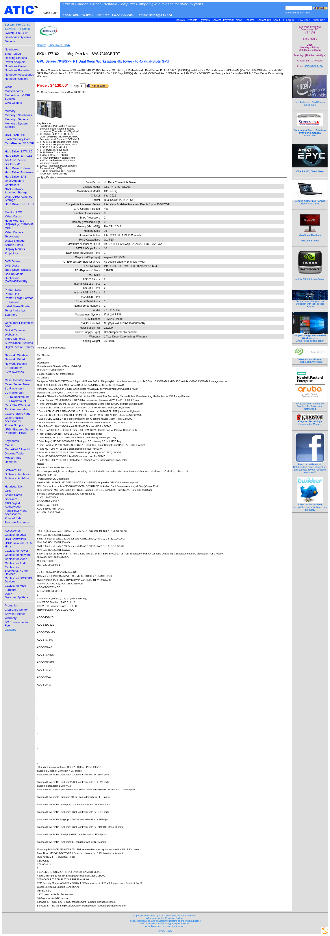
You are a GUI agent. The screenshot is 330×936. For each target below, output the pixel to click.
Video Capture (14, 232)
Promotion (11, 605)
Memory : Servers (16, 119)
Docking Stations (16, 57)
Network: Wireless (16, 355)
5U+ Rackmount (15, 401)
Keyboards (12, 441)
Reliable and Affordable (310, 359)
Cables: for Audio (16, 563)
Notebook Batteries (17, 70)
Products (192, 20)
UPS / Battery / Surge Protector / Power (19, 431)
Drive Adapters (14, 180)
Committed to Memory (310, 421)
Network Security (16, 363)
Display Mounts (15, 249)
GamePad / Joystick (18, 449)
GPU (8, 228)
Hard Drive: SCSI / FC (19, 204)
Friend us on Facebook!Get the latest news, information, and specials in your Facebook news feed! (310, 467)
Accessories (13, 530)
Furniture (11, 589)
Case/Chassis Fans (17, 413)
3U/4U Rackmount (17, 396)
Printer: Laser (13, 289)
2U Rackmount (14, 392)
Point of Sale (13, 518)
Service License (15, 613)
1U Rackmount (14, 388)
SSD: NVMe (13, 164)
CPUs (9, 87)
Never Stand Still (310, 201)
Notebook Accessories (19, 74)
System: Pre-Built (16, 33)
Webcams (11, 334)
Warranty (11, 618)
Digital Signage (15, 240)
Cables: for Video (16, 559)
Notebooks (12, 49)
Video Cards (13, 216)
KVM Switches (14, 372)
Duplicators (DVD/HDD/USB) (16, 279)
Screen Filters (14, 245)
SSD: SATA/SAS (15, 159)
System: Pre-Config (17, 24)
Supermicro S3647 (59, 45)
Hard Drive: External (18, 168)
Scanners (11, 314)
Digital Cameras (15, 330)
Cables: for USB (15, 534)
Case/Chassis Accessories (14, 419)
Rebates (249, 20)
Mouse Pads (13, 457)
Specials (179, 20)
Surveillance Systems (19, 343)
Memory (10, 111)
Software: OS (13, 470)
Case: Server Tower (18, 384)
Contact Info (264, 20)
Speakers (11, 499)
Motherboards (14, 91)
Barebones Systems (18, 37)
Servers (216, 20)
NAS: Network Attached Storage (16, 190)
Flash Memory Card (18, 139)
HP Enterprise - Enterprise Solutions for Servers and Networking (310, 405)
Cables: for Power (16, 550)
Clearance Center (16, 609)
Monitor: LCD (13, 212)
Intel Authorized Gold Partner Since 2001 (310, 101)
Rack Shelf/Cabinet (17, 405)
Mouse (9, 445)
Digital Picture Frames (19, 347)
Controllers (12, 185)
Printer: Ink (12, 293)
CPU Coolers (13, 102)
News (239, 20)
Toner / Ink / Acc (15, 310)
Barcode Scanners (17, 522)
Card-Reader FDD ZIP (19, 143)
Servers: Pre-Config (18, 28)
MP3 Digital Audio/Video (13, 505)
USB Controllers (15, 539)
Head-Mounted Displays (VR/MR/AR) (19, 222)
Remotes (11, 461)
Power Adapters (15, 62)
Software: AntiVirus (17, 478)
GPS (8, 490)
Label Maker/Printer (17, 306)
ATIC (30, 10)
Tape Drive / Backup (18, 269)
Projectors (11, 253)
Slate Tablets (13, 53)
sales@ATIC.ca (313, 66)
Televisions (12, 236)
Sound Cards (13, 495)
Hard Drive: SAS (15, 176)
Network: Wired (15, 359)
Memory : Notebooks (18, 115)
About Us (279, 20)
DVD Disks (12, 265)
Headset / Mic (14, 486)
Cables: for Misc (15, 585)
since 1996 (310, 130)
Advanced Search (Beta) (298, 12)
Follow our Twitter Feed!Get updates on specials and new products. (310, 506)
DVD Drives (12, 261)
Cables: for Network (18, 554)
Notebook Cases (16, 66)
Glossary (11, 629)
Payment (228, 20)
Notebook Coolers (16, 78)
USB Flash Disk (15, 135)
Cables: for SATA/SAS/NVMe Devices (16, 571)
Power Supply (14, 425)
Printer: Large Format (19, 298)
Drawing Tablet (14, 453)
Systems (204, 20)
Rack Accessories (16, 409)
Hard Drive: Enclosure (19, 172)
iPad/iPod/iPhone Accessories (16, 512)
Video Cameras (15, 338)
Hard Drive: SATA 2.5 (18, 155)
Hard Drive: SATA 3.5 (18, 151)
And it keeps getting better (310, 337)
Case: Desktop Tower (19, 380)
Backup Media (14, 274)
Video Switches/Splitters (16, 595)
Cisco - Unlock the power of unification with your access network (310, 303)
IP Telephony (13, 367)
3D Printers (12, 302)
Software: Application (18, 474)
